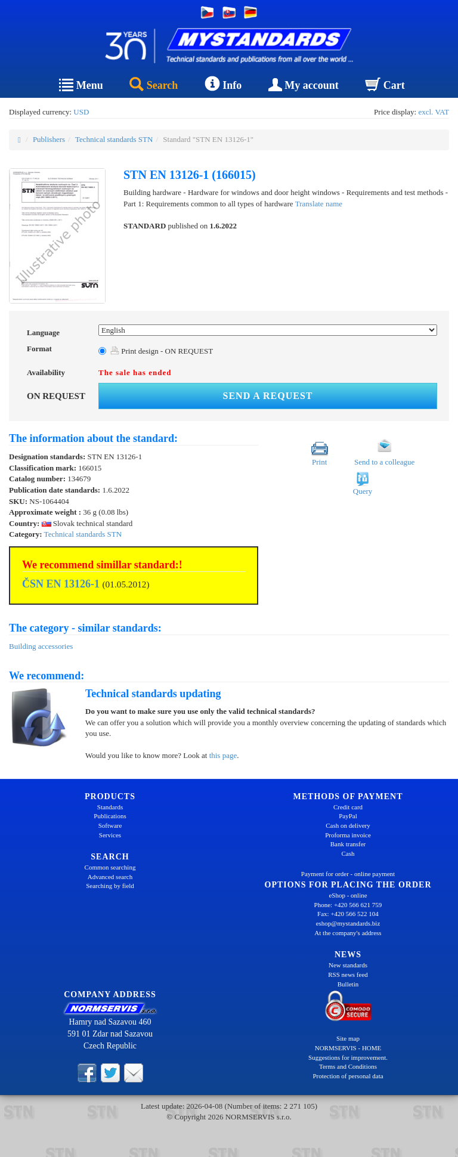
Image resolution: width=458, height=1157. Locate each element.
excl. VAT (433, 111)
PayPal (348, 815)
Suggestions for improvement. (348, 1057)
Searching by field (110, 885)
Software (110, 825)
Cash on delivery (348, 825)
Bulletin (348, 984)
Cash (348, 853)
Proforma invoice (348, 835)
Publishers (49, 139)
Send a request (268, 396)
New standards (348, 965)
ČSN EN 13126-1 (61, 584)
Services (110, 835)
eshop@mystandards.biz (348, 923)
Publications (110, 815)
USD (81, 111)
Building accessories (41, 646)
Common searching (110, 867)
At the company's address (347, 932)
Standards (110, 806)
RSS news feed (348, 974)
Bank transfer (348, 843)
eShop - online (348, 895)
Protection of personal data (347, 1075)
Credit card (348, 806)
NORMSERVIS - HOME (348, 1047)
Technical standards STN (114, 139)
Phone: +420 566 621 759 (348, 904)
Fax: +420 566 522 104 (348, 913)
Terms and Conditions (348, 1066)
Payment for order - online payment (348, 873)
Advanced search (110, 876)
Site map (348, 1038)
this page (223, 755)
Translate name (318, 203)
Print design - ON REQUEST (161, 351)
